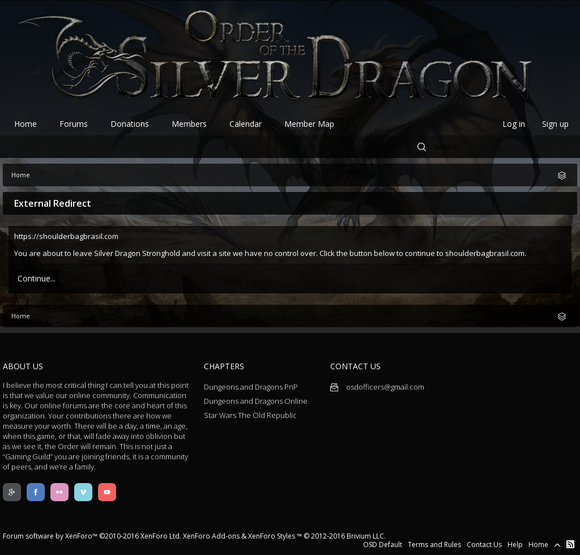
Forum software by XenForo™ (92, 536)
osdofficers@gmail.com (377, 387)
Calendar (245, 123)
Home (25, 123)
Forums (73, 123)
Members (189, 123)
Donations (129, 123)
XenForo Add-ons (211, 536)
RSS (570, 544)
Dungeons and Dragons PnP (251, 387)
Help (515, 544)
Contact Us (484, 544)
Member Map (309, 123)
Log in (513, 123)
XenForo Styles (271, 536)
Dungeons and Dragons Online (256, 401)
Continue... (37, 278)
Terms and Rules (434, 544)
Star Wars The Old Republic (250, 415)
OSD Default (382, 544)
